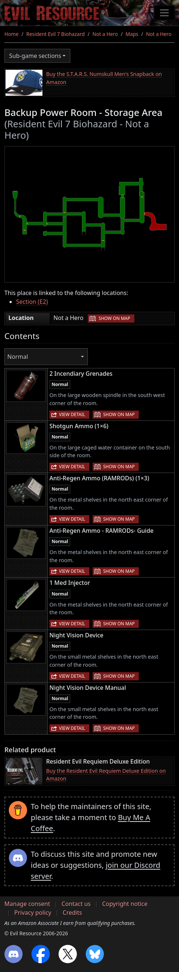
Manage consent (27, 904)
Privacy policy (32, 913)
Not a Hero (105, 33)
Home (11, 33)
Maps (132, 33)
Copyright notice (125, 904)
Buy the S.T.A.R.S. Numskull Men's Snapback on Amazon (104, 77)
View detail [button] (72, 414)
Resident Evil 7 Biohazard (55, 33)
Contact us (76, 904)
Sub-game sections (35, 56)
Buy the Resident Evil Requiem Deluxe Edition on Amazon (106, 774)
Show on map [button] (114, 318)
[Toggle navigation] (164, 13)
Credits (72, 913)
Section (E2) (32, 302)
